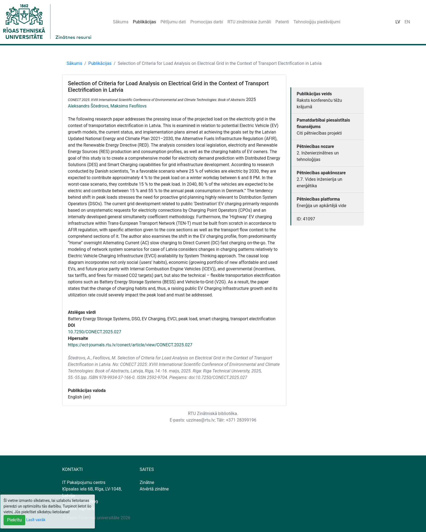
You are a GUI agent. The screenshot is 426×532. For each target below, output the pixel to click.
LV (398, 21)
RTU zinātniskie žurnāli (249, 21)
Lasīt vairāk (36, 520)
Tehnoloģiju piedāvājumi (316, 21)
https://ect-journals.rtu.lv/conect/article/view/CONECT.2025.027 (130, 344)
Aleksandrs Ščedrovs (88, 106)
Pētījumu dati (173, 21)
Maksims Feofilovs (128, 106)
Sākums (121, 21)
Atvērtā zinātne (154, 489)
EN (407, 21)
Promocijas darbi (206, 21)
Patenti (282, 21)
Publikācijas (144, 21)
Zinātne (147, 482)
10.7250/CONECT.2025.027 (94, 331)
